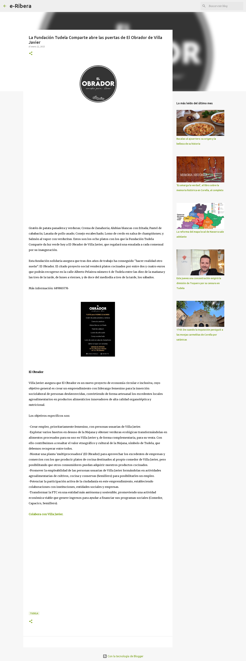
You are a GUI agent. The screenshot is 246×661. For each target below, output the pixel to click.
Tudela (34, 613)
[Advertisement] (54, 138)
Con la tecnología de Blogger (123, 656)
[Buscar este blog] (225, 6)
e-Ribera (20, 6)
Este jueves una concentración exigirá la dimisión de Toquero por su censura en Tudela (198, 283)
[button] (31, 53)
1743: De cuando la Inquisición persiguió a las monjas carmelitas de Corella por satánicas (199, 334)
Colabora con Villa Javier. (46, 514)
